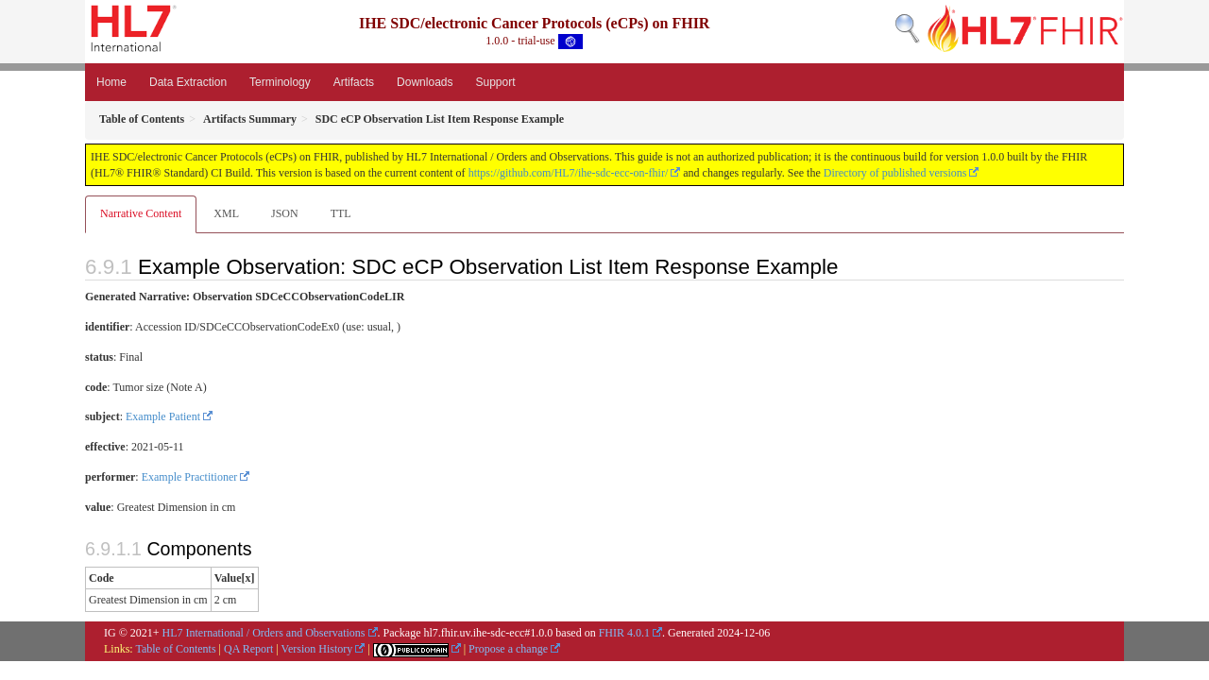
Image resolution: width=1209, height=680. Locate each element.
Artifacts (353, 82)
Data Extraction (188, 82)
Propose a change (508, 648)
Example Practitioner (190, 477)
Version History (317, 648)
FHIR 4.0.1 (624, 632)
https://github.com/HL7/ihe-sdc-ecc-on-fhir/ (568, 172)
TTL (341, 213)
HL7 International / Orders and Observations (264, 632)
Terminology (280, 82)
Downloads (424, 82)
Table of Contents (175, 648)
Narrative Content (140, 213)
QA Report (248, 648)
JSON (284, 213)
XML (226, 213)
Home (111, 82)
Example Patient (163, 416)
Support (495, 82)
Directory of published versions (895, 172)
